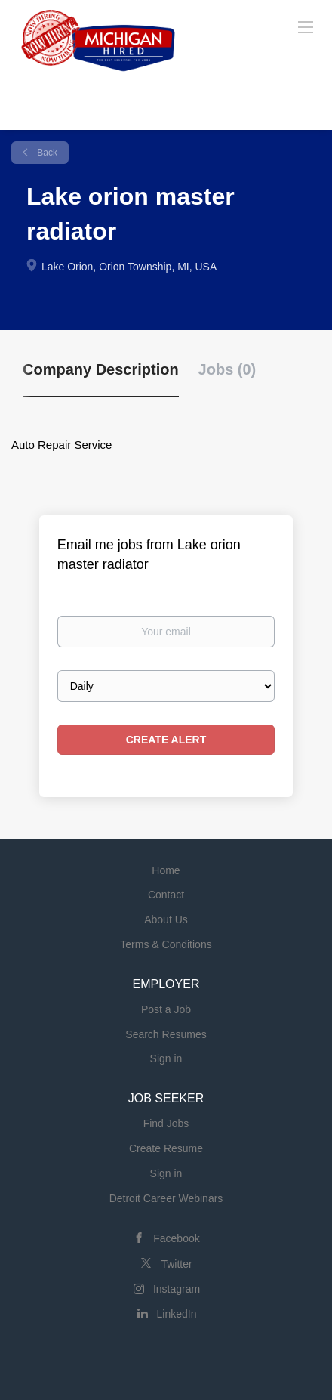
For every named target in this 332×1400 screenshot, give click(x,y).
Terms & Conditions (165, 944)
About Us (166, 919)
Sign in (166, 1058)
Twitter (176, 1264)
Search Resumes (165, 1034)
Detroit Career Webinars (166, 1198)
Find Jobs (166, 1123)
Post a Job (166, 1009)
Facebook (176, 1238)
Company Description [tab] (101, 369)
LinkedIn (177, 1314)
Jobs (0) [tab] (227, 369)
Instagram (176, 1289)
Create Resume (166, 1148)
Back (46, 152)
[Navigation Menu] (305, 26)
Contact (166, 895)
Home (166, 870)
